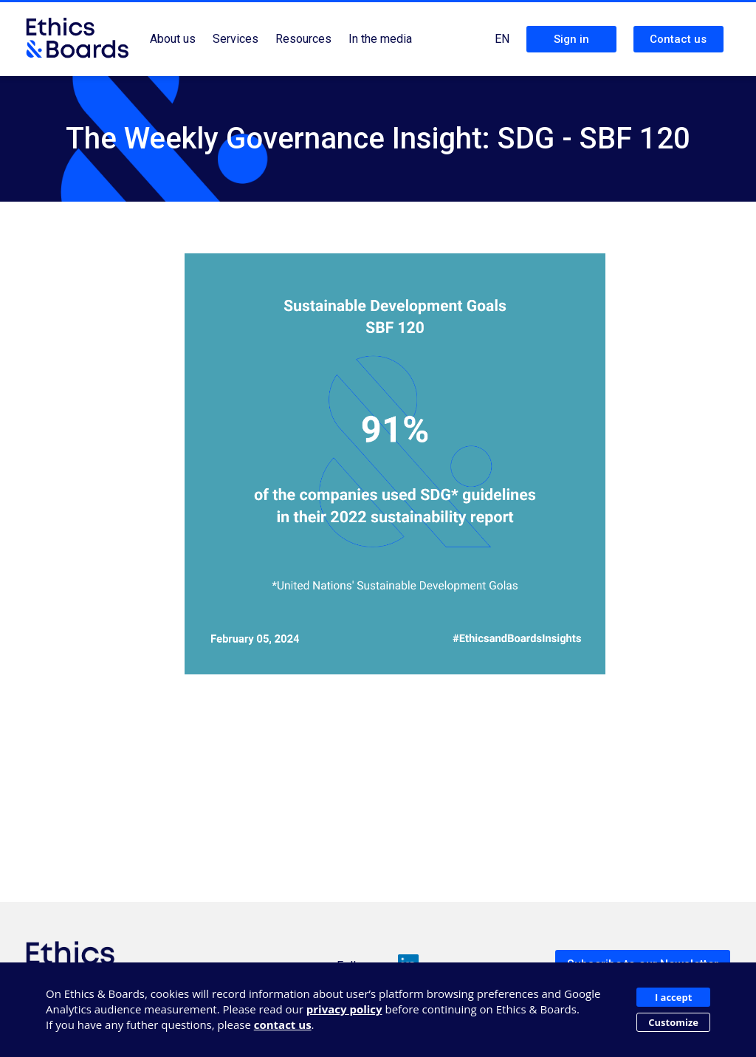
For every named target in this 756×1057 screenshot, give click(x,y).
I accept (673, 997)
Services (235, 39)
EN (502, 39)
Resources (303, 39)
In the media (380, 39)
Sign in (571, 39)
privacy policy (344, 1009)
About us (173, 39)
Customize (673, 1022)
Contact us (678, 39)
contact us (283, 1024)
